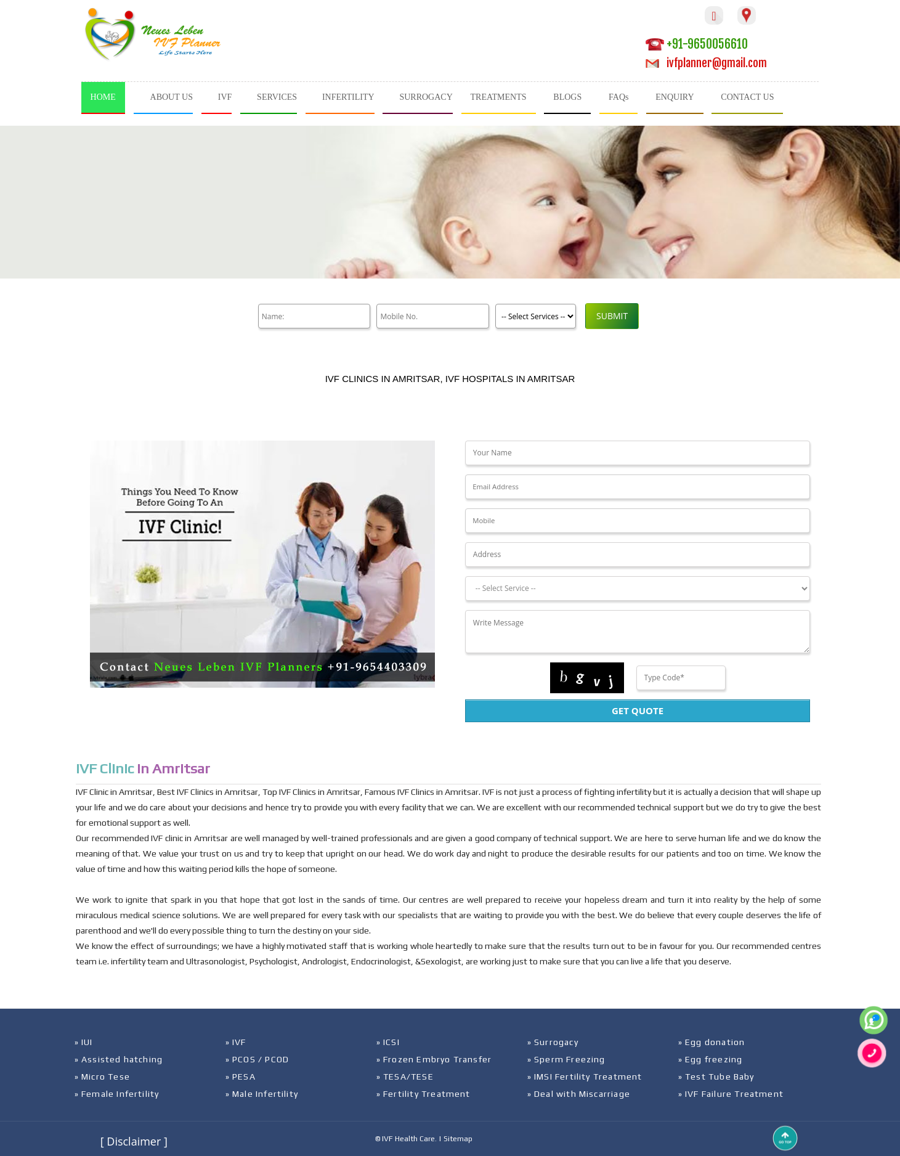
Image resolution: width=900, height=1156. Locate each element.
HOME (103, 97)
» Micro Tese (102, 1076)
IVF (225, 97)
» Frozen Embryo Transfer (434, 1059)
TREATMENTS (499, 97)
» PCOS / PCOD (257, 1059)
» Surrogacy (552, 1042)
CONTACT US (747, 97)
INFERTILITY (348, 97)
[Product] (533, 316)
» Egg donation (711, 1042)
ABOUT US (171, 97)
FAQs (618, 97)
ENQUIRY (674, 97)
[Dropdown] (637, 588)
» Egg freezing (710, 1059)
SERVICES (277, 97)
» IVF (235, 1042)
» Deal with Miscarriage (579, 1094)
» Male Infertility (262, 1094)
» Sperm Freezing (566, 1059)
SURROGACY (425, 97)
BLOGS (567, 97)
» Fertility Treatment (423, 1094)
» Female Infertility (117, 1094)
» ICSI (388, 1042)
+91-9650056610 (697, 44)
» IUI (84, 1042)
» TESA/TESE (405, 1076)
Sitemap (458, 1138)
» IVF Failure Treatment (731, 1094)
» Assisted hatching (119, 1059)
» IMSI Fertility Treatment (585, 1076)
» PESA (240, 1076)
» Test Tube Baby (716, 1076)
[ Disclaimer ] (134, 1141)
